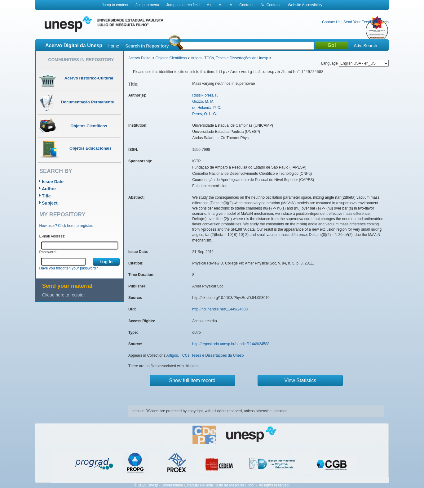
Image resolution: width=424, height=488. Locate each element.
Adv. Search (365, 45)
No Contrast (270, 5)
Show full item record (192, 380)
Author (49, 188)
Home (113, 45)
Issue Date (53, 181)
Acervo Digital (139, 58)
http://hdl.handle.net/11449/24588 (220, 309)
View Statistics (300, 380)
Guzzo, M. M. (203, 101)
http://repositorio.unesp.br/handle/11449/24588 (230, 344)
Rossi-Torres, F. (205, 95)
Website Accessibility (305, 5)
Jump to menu (147, 5)
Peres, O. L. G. (204, 114)
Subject (50, 203)
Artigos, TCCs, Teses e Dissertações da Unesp (229, 58)
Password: (48, 252)
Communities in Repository (81, 59)
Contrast (246, 5)
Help (385, 22)
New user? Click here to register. (66, 226)
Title (46, 195)
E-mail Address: (52, 236)
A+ (209, 5)
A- (221, 5)
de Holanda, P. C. (206, 108)
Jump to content (115, 5)
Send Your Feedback (360, 22)
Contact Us (331, 22)
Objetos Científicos (171, 58)
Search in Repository (147, 45)
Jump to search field (183, 5)
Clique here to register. (64, 294)
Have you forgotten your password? (68, 268)
